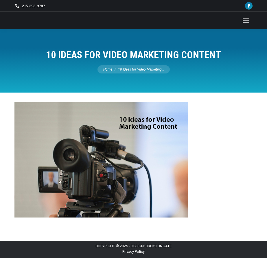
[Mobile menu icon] (245, 20)
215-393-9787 (33, 6)
